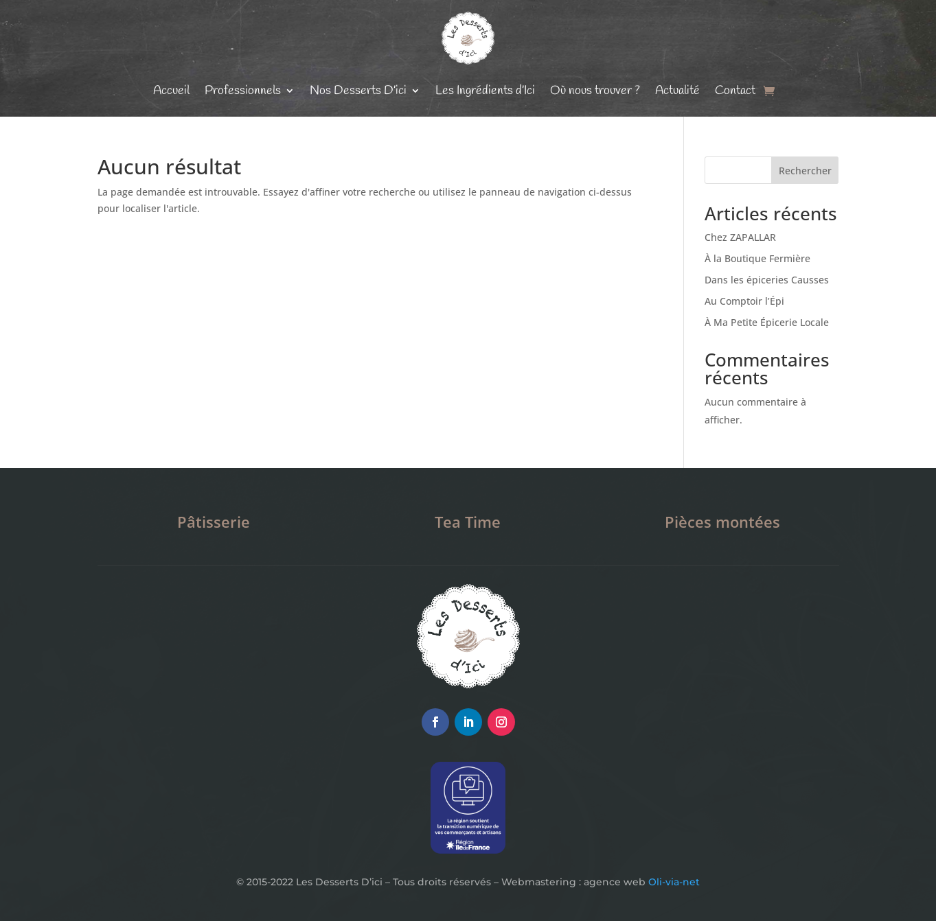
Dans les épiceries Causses (767, 279)
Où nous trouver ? (595, 90)
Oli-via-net (674, 882)
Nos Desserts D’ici (358, 90)
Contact (735, 90)
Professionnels (243, 90)
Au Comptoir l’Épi (744, 300)
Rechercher (805, 170)
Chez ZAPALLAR (740, 237)
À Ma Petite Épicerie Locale (767, 322)
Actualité (677, 90)
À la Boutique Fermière (757, 258)
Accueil (171, 90)
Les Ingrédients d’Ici (485, 90)
